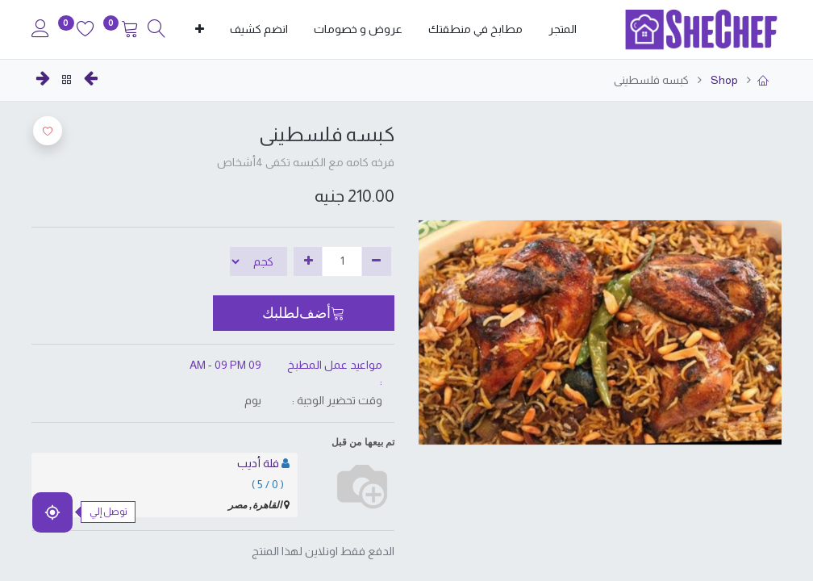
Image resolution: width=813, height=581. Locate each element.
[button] (199, 29)
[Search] (156, 30)
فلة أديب (258, 463)
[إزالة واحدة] (376, 261)
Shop (723, 79)
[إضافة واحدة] (308, 261)
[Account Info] (40, 30)
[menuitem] (563, 29)
